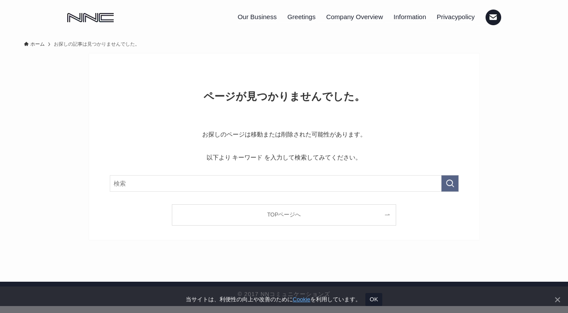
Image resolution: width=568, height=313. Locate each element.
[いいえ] (557, 299)
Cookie (301, 299)
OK (374, 299)
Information (410, 16)
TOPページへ (284, 215)
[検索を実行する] (450, 183)
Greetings (301, 16)
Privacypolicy (456, 16)
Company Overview (354, 16)
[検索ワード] (284, 183)
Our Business (257, 16)
